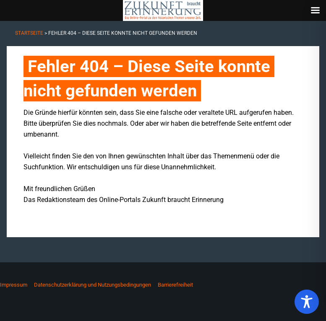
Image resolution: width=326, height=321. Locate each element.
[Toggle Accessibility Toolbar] (307, 302)
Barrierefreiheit (175, 285)
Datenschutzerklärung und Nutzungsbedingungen (92, 285)
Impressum (13, 285)
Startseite (29, 33)
